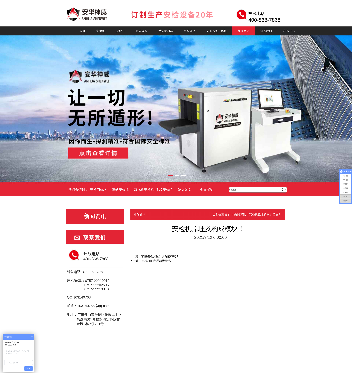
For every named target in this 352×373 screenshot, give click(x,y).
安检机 (100, 31)
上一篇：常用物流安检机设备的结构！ (154, 256)
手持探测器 (165, 31)
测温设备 (141, 31)
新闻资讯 (243, 31)
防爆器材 (189, 31)
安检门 (120, 31)
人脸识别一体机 (216, 31)
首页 (82, 31)
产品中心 (289, 31)
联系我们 (266, 31)
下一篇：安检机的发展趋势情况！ (152, 261)
